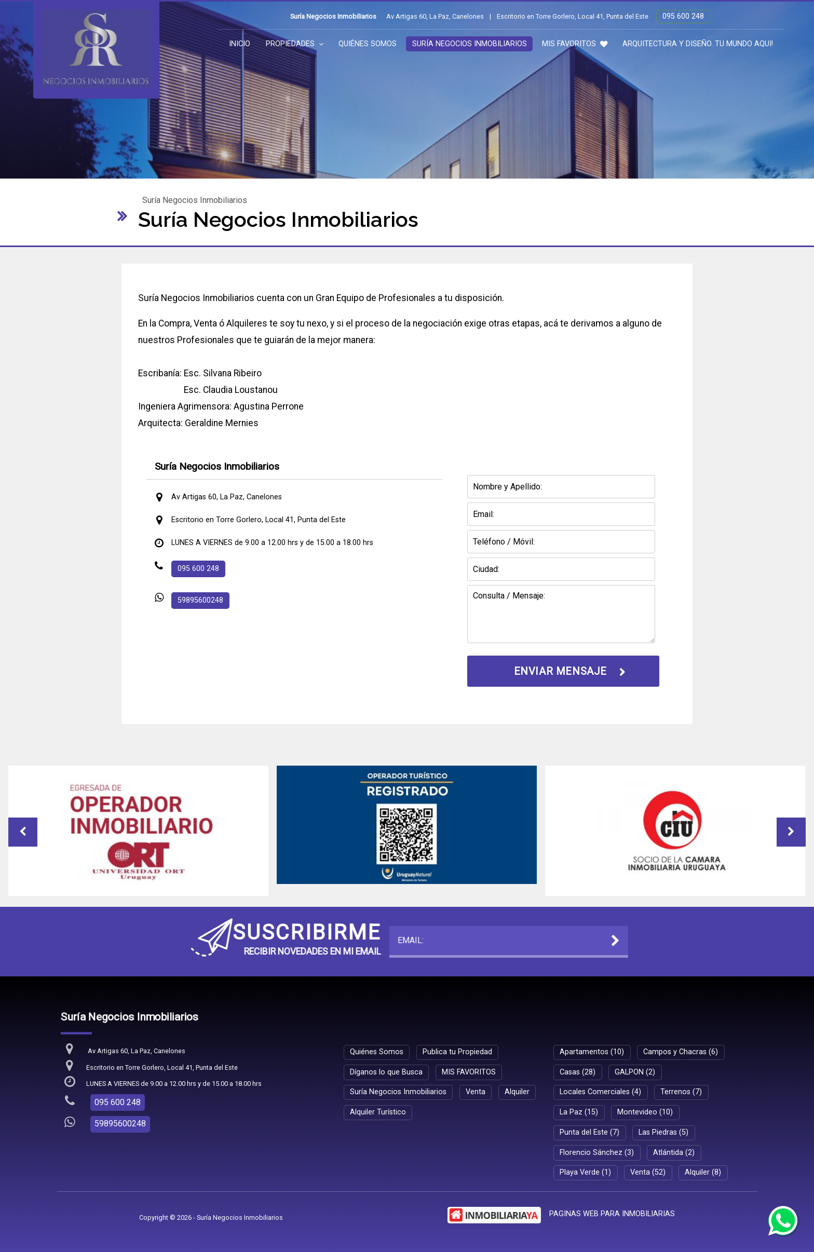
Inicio (239, 43)
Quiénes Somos (367, 43)
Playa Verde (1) (585, 1172)
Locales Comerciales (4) (600, 1091)
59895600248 (200, 600)
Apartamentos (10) (592, 1051)
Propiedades (294, 43)
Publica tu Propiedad (457, 1051)
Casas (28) (577, 1072)
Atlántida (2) (674, 1152)
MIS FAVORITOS (574, 43)
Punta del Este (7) (589, 1132)
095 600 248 (683, 16)
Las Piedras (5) (663, 1132)
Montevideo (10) (645, 1112)
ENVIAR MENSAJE (560, 671)
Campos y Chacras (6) (680, 1051)
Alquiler (517, 1091)
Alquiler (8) (703, 1172)
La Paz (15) (579, 1112)
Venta (475, 1091)
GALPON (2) (635, 1072)
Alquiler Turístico (378, 1112)
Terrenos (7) (681, 1091)
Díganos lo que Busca (386, 1072)
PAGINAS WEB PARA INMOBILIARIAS (612, 1213)
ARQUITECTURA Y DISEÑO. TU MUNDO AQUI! (697, 43)
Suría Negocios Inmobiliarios (469, 43)
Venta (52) (648, 1172)
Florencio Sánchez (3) (597, 1152)
